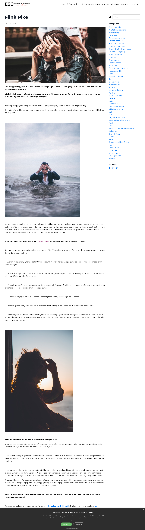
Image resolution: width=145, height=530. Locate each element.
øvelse (112, 159)
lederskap (113, 104)
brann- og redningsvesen (120, 49)
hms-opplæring (116, 76)
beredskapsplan (116, 41)
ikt (110, 79)
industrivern (114, 82)
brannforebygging (117, 52)
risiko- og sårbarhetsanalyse (121, 128)
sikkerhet (113, 131)
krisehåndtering (116, 95)
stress (111, 137)
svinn (111, 139)
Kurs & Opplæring (70, 4)
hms (111, 74)
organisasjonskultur (117, 117)
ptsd (111, 123)
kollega (112, 87)
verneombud (114, 153)
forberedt (113, 65)
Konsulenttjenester (90, 4)
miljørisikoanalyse (116, 109)
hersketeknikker (116, 71)
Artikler (105, 4)
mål (110, 112)
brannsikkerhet (115, 54)
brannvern (113, 57)
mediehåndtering (116, 107)
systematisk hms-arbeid (119, 142)
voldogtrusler (115, 156)
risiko (111, 126)
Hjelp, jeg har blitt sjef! (58, 506)
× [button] (143, 510)
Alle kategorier (115, 27)
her (95, 506)
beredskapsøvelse (116, 43)
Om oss (115, 4)
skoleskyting (114, 134)
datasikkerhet (115, 63)
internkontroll (115, 85)
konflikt (112, 93)
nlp (110, 115)
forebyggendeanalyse (118, 68)
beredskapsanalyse (117, 38)
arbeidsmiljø (114, 33)
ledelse (112, 98)
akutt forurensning (117, 30)
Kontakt (124, 4)
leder (111, 101)
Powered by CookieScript (72, 528)
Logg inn (135, 4)
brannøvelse (114, 60)
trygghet (113, 150)
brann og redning (117, 46)
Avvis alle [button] (79, 524)
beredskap (113, 35)
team (111, 145)
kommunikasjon (116, 90)
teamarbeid (114, 148)
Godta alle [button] (66, 524)
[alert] (72, 519)
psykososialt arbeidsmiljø (119, 120)
